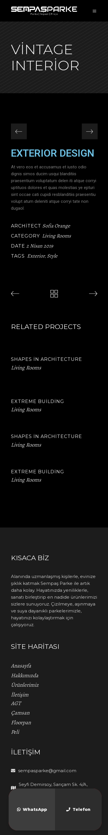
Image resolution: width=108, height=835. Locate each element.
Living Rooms (56, 235)
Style (52, 255)
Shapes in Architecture (46, 359)
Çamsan (20, 713)
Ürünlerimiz (25, 685)
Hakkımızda (24, 675)
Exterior (36, 255)
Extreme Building (37, 401)
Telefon (78, 809)
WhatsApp (32, 809)
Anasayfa (21, 665)
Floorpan (21, 722)
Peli (15, 732)
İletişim (20, 694)
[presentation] (19, 131)
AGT (16, 703)
